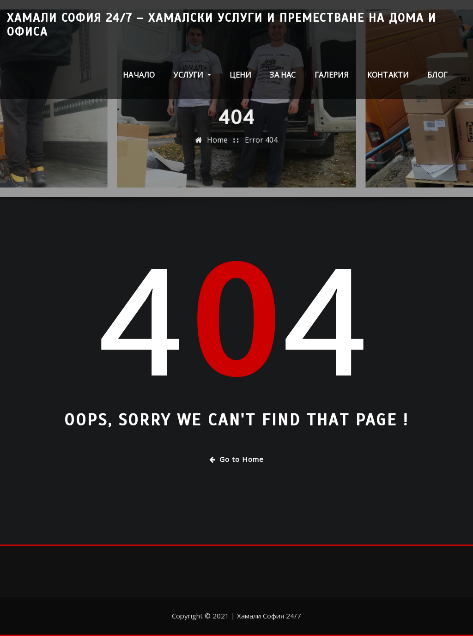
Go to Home (236, 459)
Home (217, 143)
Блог (437, 75)
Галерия (332, 75)
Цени (241, 75)
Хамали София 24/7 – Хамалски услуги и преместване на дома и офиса (222, 25)
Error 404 (261, 143)
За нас (283, 75)
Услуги (192, 75)
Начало (139, 75)
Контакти (388, 75)
